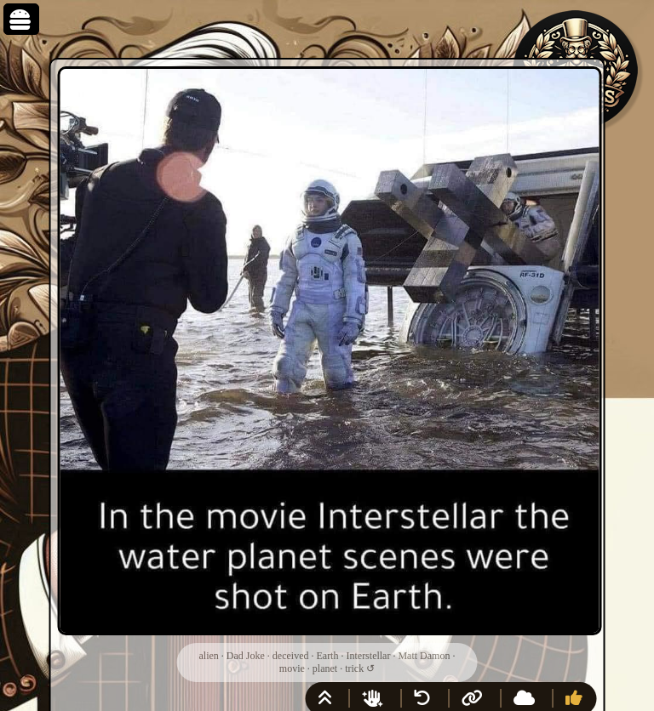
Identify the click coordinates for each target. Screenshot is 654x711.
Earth (327, 656)
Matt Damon (424, 656)
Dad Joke (246, 656)
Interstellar (368, 656)
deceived (290, 656)
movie (292, 668)
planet (325, 668)
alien (209, 656)
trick (354, 668)
